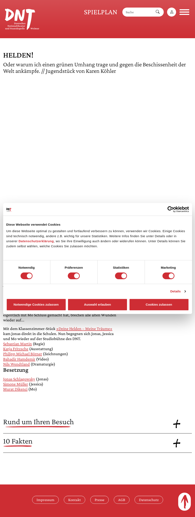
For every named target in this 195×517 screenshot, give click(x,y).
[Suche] (137, 12)
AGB (121, 499)
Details (175, 291)
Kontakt (74, 499)
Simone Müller (15, 384)
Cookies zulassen (159, 304)
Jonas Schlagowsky (19, 379)
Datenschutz (149, 499)
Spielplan (100, 12)
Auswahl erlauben (97, 304)
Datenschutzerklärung (36, 241)
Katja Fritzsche (15, 348)
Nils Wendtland (16, 364)
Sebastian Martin (17, 343)
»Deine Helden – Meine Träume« (84, 328)
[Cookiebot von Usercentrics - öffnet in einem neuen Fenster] (170, 209)
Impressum (45, 499)
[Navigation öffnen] (184, 12)
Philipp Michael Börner (22, 353)
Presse (99, 499)
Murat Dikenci (15, 389)
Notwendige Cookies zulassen (36, 304)
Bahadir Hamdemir (19, 359)
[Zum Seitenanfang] (184, 502)
